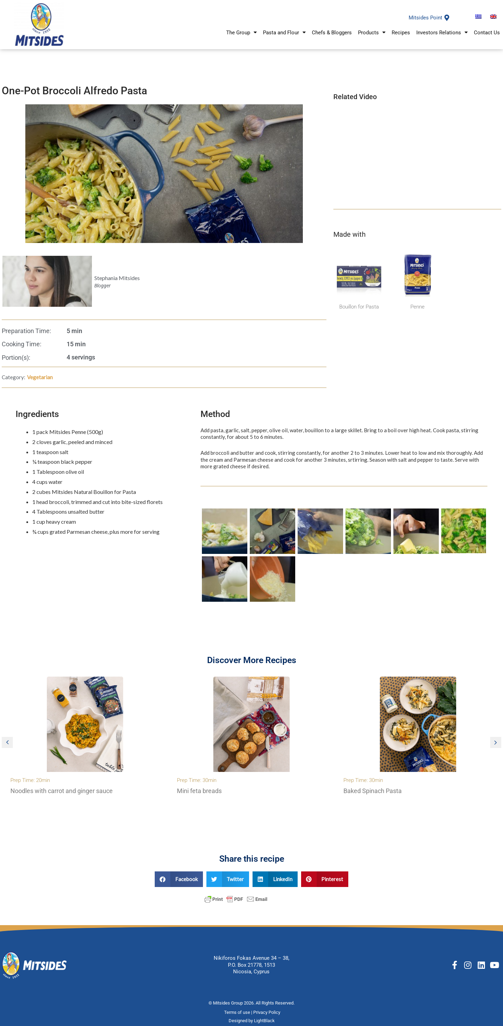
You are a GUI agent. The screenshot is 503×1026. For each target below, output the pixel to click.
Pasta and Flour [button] (284, 33)
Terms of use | (238, 1012)
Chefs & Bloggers (332, 33)
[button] (7, 742)
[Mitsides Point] (447, 18)
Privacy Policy (267, 1012)
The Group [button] (241, 33)
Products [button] (371, 33)
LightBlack (264, 1020)
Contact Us (487, 33)
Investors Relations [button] (442, 33)
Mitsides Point (425, 18)
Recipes (401, 33)
